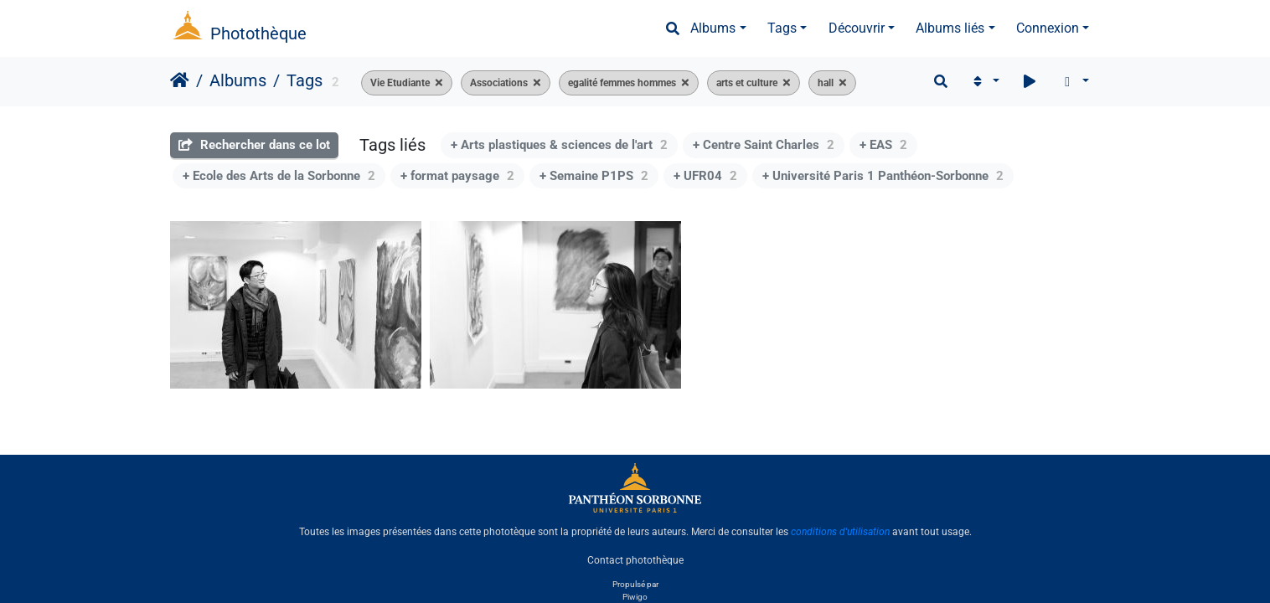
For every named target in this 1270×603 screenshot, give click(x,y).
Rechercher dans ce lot (254, 144)
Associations (499, 83)
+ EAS (883, 144)
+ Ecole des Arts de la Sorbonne (279, 175)
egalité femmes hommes (622, 83)
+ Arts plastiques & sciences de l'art (559, 144)
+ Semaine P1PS (593, 175)
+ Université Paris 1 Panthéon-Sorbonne (883, 175)
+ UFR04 (705, 175)
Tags (782, 28)
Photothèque (258, 33)
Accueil (179, 80)
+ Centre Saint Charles (763, 144)
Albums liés (950, 28)
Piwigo (635, 596)
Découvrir (857, 28)
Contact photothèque (635, 560)
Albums (713, 28)
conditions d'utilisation (840, 532)
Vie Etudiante (400, 83)
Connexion (1047, 28)
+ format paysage (457, 175)
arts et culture (746, 83)
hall (826, 83)
